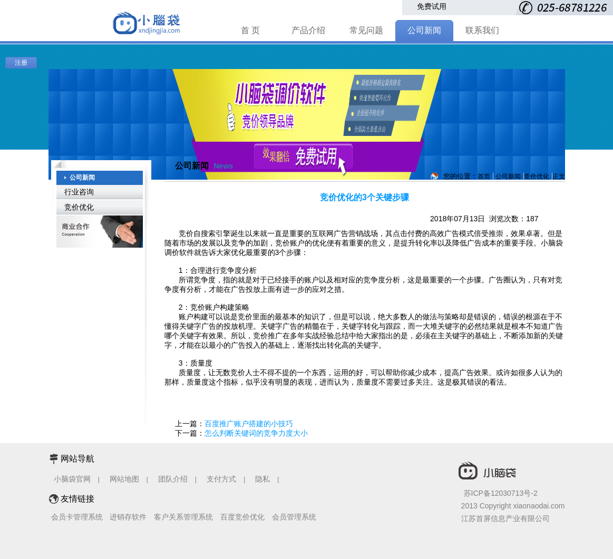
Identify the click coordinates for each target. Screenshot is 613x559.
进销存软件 (128, 517)
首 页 (250, 30)
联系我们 (482, 30)
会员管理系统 (294, 517)
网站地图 (124, 479)
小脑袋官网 (72, 479)
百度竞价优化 (242, 517)
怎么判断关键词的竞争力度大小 (256, 433)
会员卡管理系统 (77, 517)
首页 (484, 176)
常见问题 (366, 30)
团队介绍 (173, 479)
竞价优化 (79, 207)
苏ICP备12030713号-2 (501, 493)
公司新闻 (424, 30)
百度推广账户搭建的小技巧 (249, 423)
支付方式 (221, 479)
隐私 (263, 479)
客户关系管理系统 (183, 517)
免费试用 (431, 6)
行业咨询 (79, 192)
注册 (21, 62)
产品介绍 (308, 30)
